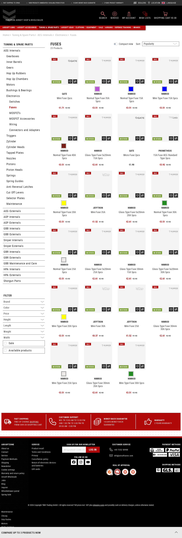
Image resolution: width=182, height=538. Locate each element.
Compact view (126, 44)
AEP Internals (12, 217)
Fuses (12, 107)
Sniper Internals (13, 240)
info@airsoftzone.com (123, 455)
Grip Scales (6, 519)
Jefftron (98, 207)
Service (4, 455)
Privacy (35, 455)
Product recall (38, 448)
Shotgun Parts (12, 281)
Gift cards (36, 469)
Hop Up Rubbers (16, 73)
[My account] (129, 16)
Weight (24, 331)
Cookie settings (8, 469)
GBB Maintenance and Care (20, 263)
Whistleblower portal (10, 491)
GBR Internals (12, 252)
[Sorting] (160, 44)
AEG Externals (12, 211)
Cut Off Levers (15, 192)
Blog (3, 484)
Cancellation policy (40, 459)
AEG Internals (12, 50)
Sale (11, 343)
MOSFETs (14, 113)
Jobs (3, 480)
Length (24, 325)
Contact (4, 452)
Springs (10, 175)
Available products (20, 350)
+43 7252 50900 (121, 449)
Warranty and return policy (12, 473)
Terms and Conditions (41, 452)
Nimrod (98, 94)
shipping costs (98, 505)
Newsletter (6, 466)
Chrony (4, 515)
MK (2, 531)
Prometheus (165, 150)
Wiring (13, 124)
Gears (9, 67)
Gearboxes (12, 56)
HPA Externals (12, 275)
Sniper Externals (13, 246)
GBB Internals (12, 228)
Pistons (10, 164)
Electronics (13, 96)
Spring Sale (6, 494)
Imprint (4, 487)
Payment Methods (9, 459)
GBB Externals (12, 234)
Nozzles (11, 158)
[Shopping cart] (165, 16)
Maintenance (14, 204)
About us (5, 448)
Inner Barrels (14, 62)
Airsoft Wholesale (9, 476)
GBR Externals (12, 257)
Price (24, 313)
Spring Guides (14, 181)
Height (24, 319)
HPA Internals (12, 269)
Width (24, 337)
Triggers (11, 136)
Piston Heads (14, 170)
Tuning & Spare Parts (18, 44)
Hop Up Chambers (17, 79)
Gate (64, 94)
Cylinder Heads (15, 147)
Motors (10, 84)
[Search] (103, 16)
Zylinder (11, 141)
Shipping (34, 421)
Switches (14, 101)
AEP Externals (12, 223)
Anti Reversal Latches (19, 187)
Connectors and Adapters (24, 130)
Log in (92, 450)
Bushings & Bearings (19, 90)
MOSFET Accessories (22, 118)
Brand (24, 301)
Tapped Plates (15, 153)
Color (24, 307)
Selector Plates (15, 198)
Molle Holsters (7, 527)
